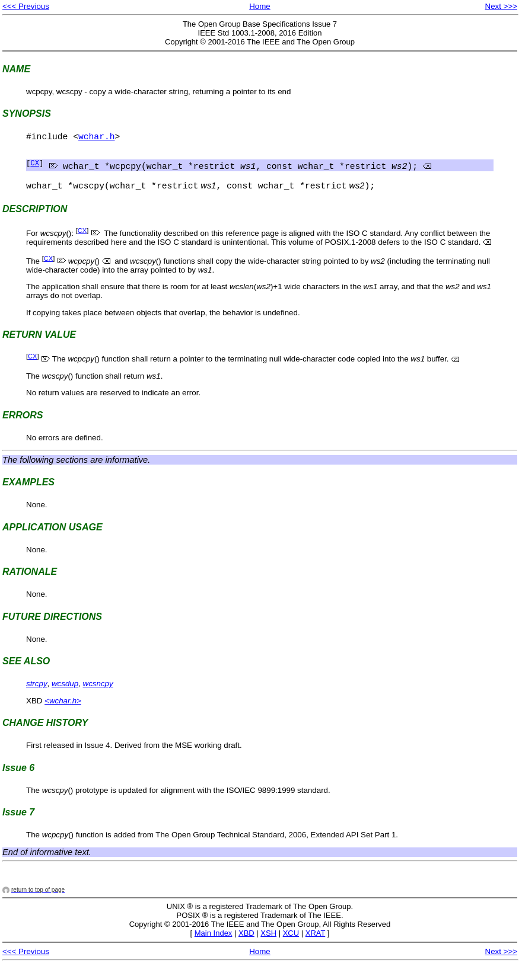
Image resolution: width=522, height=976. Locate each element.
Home (259, 6)
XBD (246, 943)
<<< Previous (25, 6)
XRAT (315, 943)
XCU (291, 943)
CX (34, 169)
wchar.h (96, 138)
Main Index (214, 943)
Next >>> (501, 6)
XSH (268, 943)
